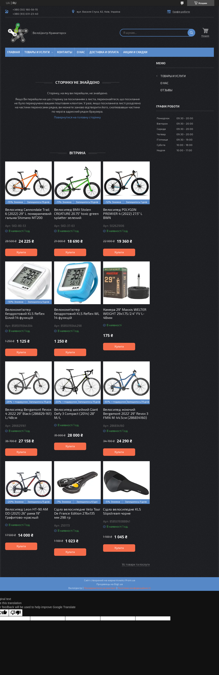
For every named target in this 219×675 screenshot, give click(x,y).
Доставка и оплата (104, 52)
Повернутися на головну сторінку (77, 117)
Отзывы (166, 90)
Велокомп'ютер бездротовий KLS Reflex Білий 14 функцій (24, 313)
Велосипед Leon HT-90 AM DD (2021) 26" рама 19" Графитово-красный (26, 513)
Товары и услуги (37, 52)
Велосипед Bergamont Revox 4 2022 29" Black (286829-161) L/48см (28, 413)
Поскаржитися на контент (100, 587)
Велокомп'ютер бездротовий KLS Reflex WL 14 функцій (76, 313)
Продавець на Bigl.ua (109, 584)
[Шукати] (191, 33)
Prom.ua (130, 580)
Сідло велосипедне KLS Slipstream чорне (122, 511)
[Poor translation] (15, 612)
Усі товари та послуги (136, 564)
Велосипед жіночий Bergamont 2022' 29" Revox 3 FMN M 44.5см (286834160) (125, 413)
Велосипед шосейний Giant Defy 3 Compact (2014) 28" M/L (76, 413)
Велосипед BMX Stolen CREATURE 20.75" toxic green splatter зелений (76, 213)
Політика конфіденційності (134, 587)
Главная (13, 52)
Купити (21, 252)
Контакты (64, 52)
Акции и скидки (135, 52)
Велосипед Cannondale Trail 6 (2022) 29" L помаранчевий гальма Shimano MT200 (28, 213)
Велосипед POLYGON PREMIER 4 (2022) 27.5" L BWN (122, 213)
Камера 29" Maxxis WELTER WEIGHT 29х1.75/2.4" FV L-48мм (124, 313)
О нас (81, 52)
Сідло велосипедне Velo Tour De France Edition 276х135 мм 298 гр (77, 513)
